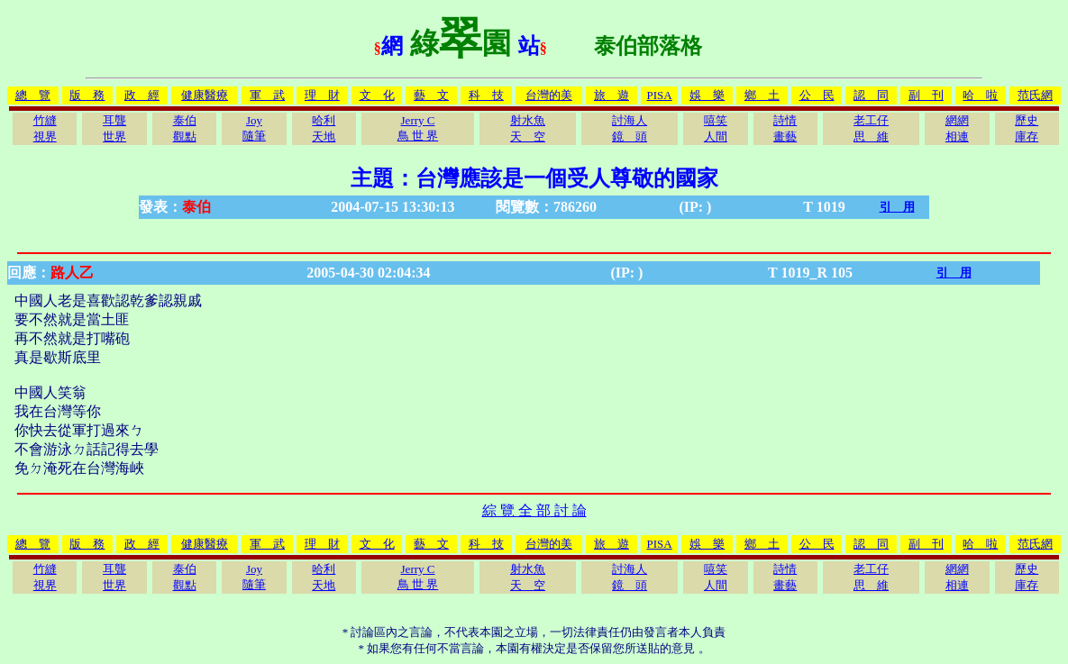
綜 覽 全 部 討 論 (534, 510)
